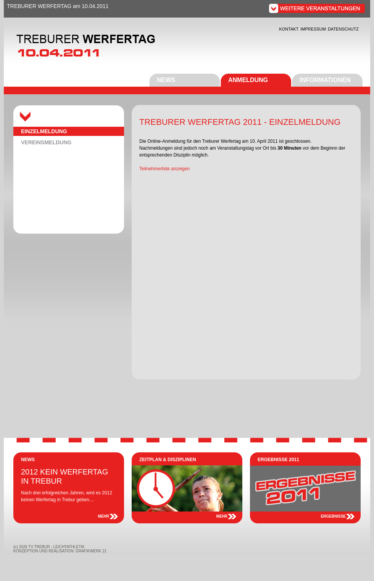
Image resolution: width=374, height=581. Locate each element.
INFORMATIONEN (325, 80)
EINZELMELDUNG (44, 131)
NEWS (166, 80)
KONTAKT (288, 29)
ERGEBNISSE (333, 516)
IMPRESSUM (313, 29)
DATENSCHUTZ (343, 29)
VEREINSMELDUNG (46, 142)
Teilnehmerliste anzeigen (164, 168)
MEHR (103, 516)
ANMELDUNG (248, 80)
